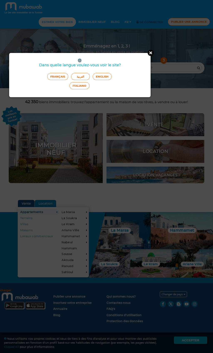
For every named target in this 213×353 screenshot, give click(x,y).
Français (57, 76)
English (102, 76)
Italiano (79, 85)
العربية (80, 76)
